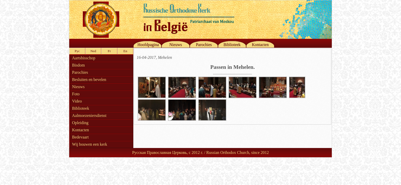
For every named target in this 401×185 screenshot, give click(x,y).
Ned (93, 51)
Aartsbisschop (83, 58)
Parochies (204, 44)
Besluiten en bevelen (89, 79)
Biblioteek (232, 44)
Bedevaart (80, 137)
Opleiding (80, 123)
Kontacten (260, 44)
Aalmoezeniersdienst (89, 115)
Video (77, 101)
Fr (109, 51)
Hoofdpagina (148, 44)
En (125, 51)
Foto (75, 94)
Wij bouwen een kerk (89, 144)
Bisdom (78, 65)
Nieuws (175, 44)
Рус (77, 51)
